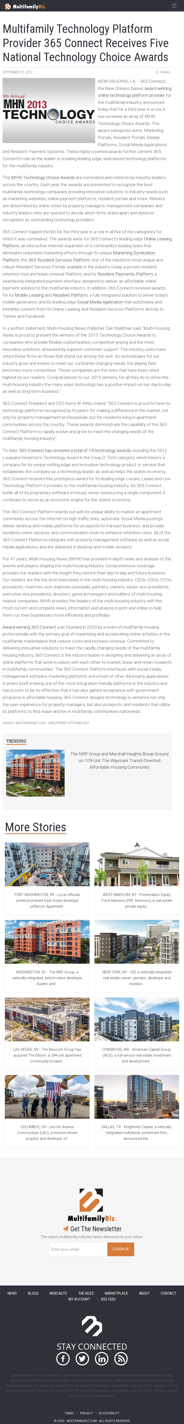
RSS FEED (108, 1299)
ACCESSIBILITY (109, 1413)
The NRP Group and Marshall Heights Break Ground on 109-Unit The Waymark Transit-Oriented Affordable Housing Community (119, 760)
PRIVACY (86, 1413)
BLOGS (33, 1293)
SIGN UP (121, 1249)
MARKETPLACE (116, 1293)
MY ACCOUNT (79, 1299)
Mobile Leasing (29, 295)
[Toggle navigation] (174, 6)
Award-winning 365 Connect (29, 627)
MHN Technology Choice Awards (43, 177)
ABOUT (144, 1293)
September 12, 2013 (17, 72)
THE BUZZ (86, 1293)
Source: (46, 723)
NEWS (12, 1293)
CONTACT (168, 1293)
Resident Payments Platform (125, 273)
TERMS (69, 1413)
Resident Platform (70, 295)
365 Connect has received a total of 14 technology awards (75, 450)
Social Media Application (100, 302)
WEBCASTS (58, 1293)
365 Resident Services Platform (59, 259)
